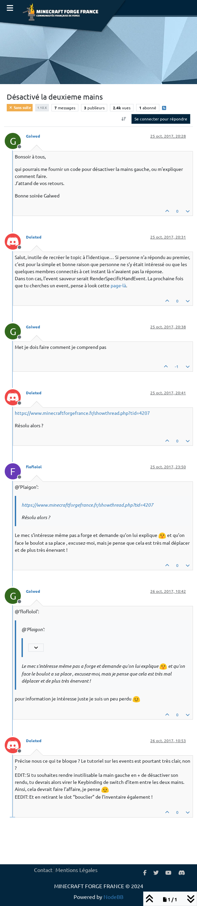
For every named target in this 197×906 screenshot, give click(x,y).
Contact (43, 869)
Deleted (33, 237)
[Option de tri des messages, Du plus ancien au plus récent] (123, 118)
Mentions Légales (76, 869)
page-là (118, 285)
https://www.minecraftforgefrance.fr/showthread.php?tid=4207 (82, 413)
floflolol (34, 466)
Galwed (33, 136)
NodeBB (113, 896)
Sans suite (19, 107)
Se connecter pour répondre (160, 118)
